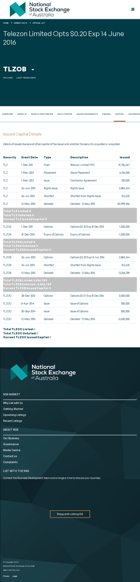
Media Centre (11, 450)
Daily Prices (65, 114)
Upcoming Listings (14, 414)
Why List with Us (13, 402)
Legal (14, 576)
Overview (7, 114)
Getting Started (13, 408)
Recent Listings (12, 420)
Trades (106, 114)
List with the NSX (16, 470)
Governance (11, 444)
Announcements (87, 114)
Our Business (11, 438)
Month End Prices (42, 114)
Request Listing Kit (70, 514)
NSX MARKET (11, 394)
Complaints (10, 462)
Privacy (6, 576)
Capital (119, 114)
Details (22, 114)
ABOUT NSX (10, 429)
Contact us (10, 456)
